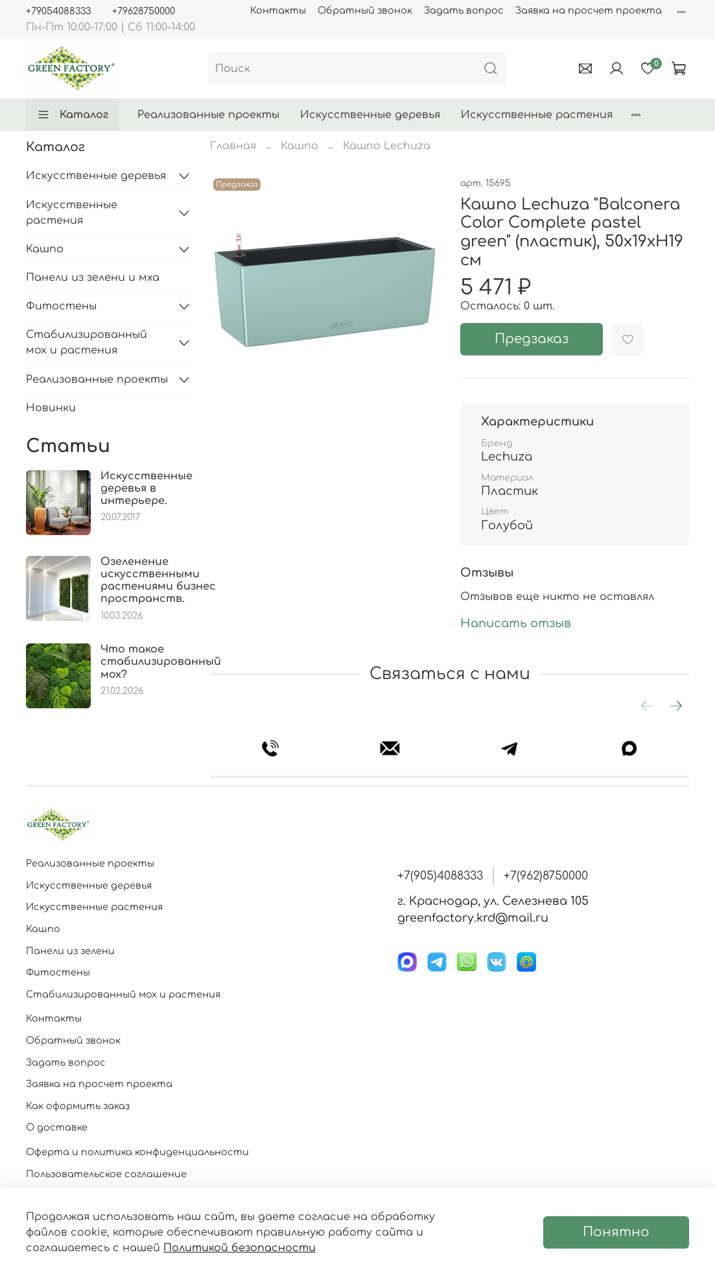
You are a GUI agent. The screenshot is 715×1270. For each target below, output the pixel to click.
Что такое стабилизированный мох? (160, 661)
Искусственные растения (537, 115)
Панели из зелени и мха (92, 277)
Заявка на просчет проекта (588, 10)
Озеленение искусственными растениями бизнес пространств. (158, 580)
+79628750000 (143, 11)
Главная (233, 146)
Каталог (72, 114)
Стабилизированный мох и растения (86, 342)
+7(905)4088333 (440, 875)
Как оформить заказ (78, 1106)
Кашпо (299, 146)
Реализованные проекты (208, 115)
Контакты (278, 10)
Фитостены (61, 306)
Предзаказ (531, 338)
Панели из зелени (70, 951)
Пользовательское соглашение (106, 1174)
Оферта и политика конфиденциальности (137, 1152)
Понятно (616, 1232)
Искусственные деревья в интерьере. (146, 488)
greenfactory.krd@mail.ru (472, 917)
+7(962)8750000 (546, 875)
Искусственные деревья (370, 115)
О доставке (57, 1127)
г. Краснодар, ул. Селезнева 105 (493, 900)
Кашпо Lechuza (386, 146)
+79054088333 (58, 11)
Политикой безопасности (239, 1248)
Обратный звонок (365, 10)
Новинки (51, 408)
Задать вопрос (464, 10)
